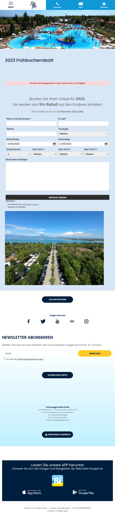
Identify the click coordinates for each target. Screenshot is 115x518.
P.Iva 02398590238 (81, 508)
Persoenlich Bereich (58, 434)
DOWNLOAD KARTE (57, 375)
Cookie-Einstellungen (59, 508)
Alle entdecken (57, 299)
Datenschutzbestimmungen (28, 204)
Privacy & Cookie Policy (35, 508)
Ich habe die (24, 359)
